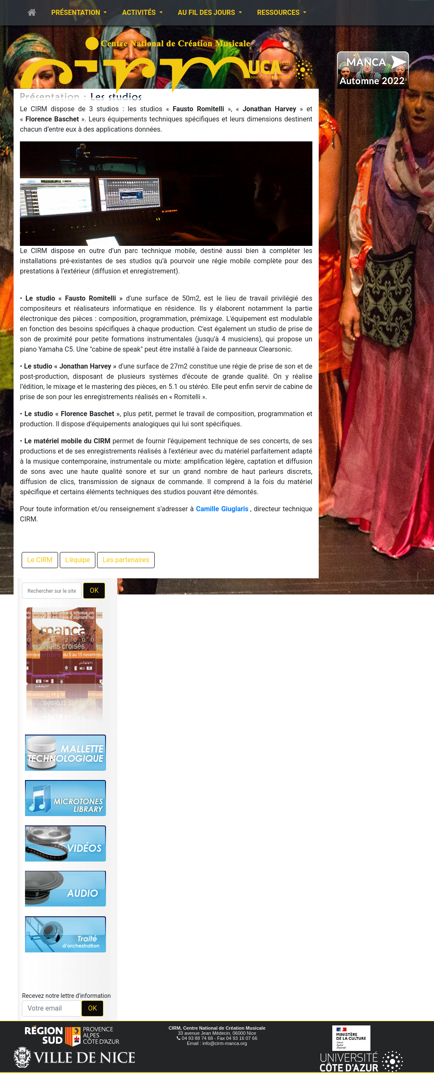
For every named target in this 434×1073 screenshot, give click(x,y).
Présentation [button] (76, 12)
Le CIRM (40, 560)
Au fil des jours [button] (207, 12)
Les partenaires (126, 560)
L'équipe (77, 560)
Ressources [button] (279, 12)
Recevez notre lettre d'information (66, 995)
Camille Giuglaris (222, 509)
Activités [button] (139, 12)
